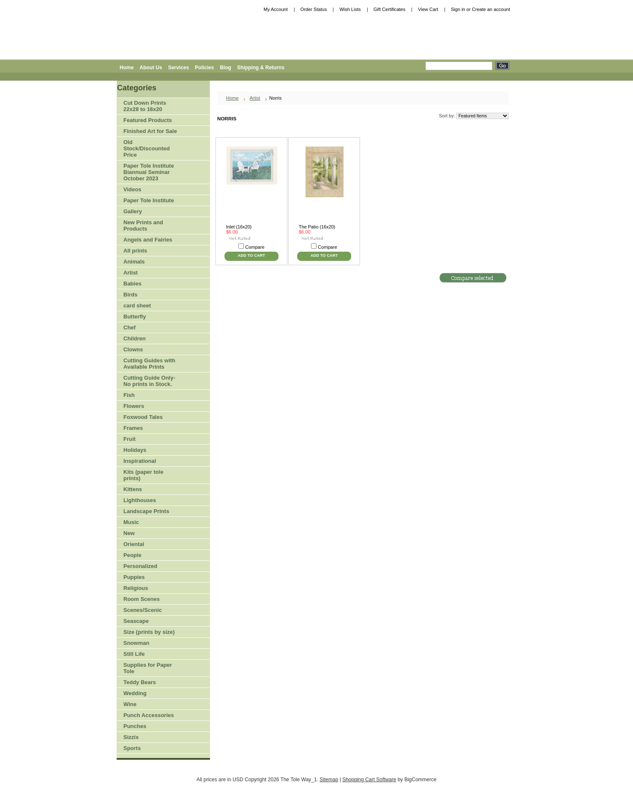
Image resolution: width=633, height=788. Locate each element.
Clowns (133, 349)
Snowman (136, 643)
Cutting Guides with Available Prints (149, 363)
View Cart (428, 9)
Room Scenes (141, 599)
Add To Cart (251, 255)
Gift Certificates (390, 9)
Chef (129, 327)
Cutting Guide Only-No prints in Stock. (149, 381)
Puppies (134, 577)
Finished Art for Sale (150, 131)
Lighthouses (139, 500)
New (129, 533)
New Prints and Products (143, 225)
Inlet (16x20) (238, 226)
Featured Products (147, 120)
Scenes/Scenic (142, 610)
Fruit (147, 439)
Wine (129, 704)
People (147, 555)
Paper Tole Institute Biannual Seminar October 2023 (148, 172)
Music (131, 522)
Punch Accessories (148, 715)
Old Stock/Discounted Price (146, 148)
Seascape (136, 621)
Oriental (133, 544)
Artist (147, 273)
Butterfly (134, 316)
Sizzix (131, 737)
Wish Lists (349, 9)
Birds (147, 295)
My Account (276, 9)
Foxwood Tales (143, 417)
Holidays (147, 450)
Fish (129, 395)
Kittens (132, 489)
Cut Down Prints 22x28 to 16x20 (144, 106)
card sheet (137, 305)
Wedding (135, 693)
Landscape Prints (146, 511)
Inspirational (139, 461)
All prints (135, 250)
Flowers (147, 406)
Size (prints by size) (147, 632)
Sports (147, 748)
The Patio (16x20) (317, 226)
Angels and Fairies (147, 239)
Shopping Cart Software (369, 780)
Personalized (140, 566)
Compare (255, 247)
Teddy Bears (139, 682)
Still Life (134, 654)
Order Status (313, 9)
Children (134, 338)
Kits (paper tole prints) (143, 475)
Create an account (491, 9)
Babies (132, 283)
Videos (132, 189)
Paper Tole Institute (147, 200)
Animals (147, 262)
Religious (135, 588)
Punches (147, 726)
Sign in (458, 9)
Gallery (132, 211)
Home (232, 98)
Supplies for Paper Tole (147, 668)
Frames (133, 428)
